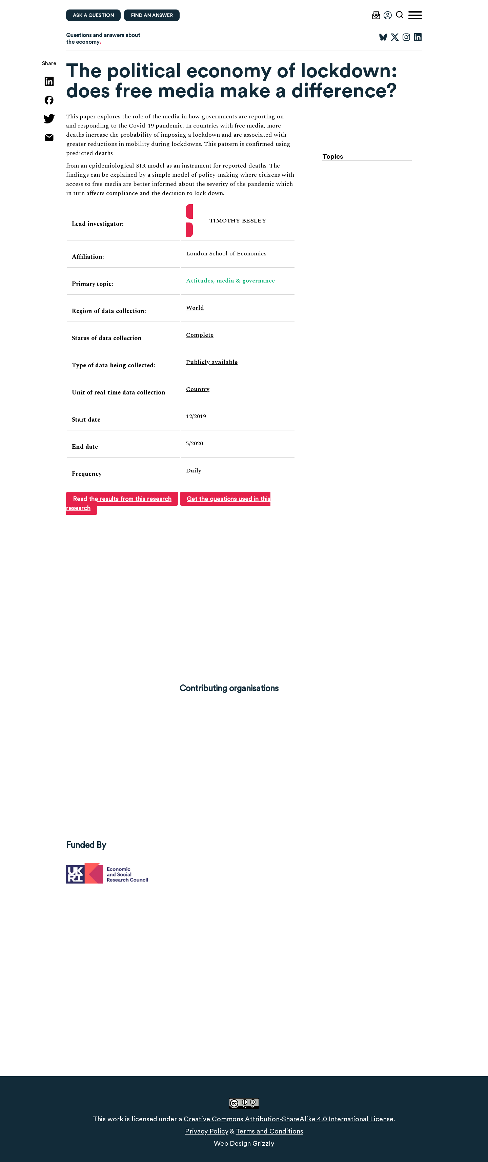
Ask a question (93, 15)
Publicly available (212, 362)
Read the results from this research (122, 498)
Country (197, 389)
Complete (200, 335)
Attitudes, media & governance (230, 280)
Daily (193, 470)
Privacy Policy (206, 1131)
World (195, 307)
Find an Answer (152, 15)
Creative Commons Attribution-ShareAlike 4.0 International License (288, 1119)
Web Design (232, 1143)
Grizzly (263, 1143)
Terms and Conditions (269, 1131)
